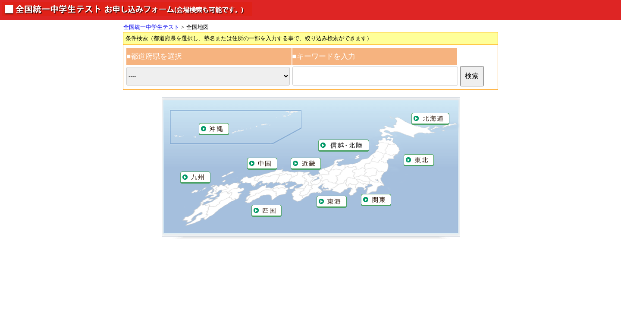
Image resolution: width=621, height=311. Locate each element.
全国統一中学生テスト (151, 27)
